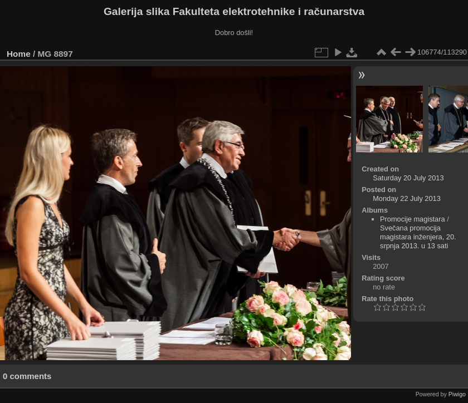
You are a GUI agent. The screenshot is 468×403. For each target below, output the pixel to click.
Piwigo (457, 394)
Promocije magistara (412, 219)
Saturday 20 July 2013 (408, 178)
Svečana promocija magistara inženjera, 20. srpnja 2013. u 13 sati (418, 237)
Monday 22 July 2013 (407, 198)
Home (19, 53)
